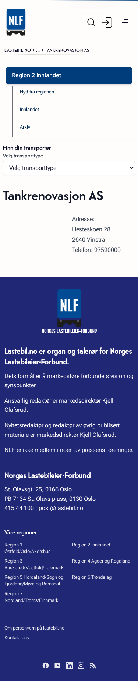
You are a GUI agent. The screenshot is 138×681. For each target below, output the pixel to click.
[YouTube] (57, 665)
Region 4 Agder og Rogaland (101, 561)
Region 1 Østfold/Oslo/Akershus (27, 548)
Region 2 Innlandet (91, 545)
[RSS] (92, 665)
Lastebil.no (17, 50)
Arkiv (25, 127)
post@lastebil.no (61, 507)
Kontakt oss (16, 637)
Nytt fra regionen (37, 92)
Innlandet (29, 109)
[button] (125, 22)
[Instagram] (81, 665)
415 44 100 (19, 507)
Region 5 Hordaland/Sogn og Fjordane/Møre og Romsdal (33, 580)
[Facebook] (45, 665)
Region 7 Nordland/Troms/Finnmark (31, 597)
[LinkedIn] (69, 665)
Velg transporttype (23, 155)
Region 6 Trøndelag (92, 577)
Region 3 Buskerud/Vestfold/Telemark (34, 564)
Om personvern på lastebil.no (34, 628)
